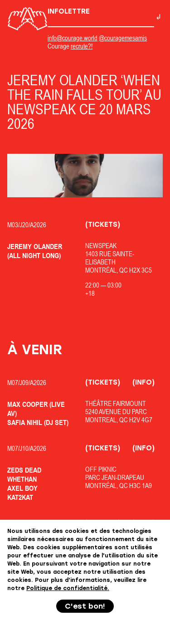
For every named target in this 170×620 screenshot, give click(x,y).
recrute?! (81, 46)
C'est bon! (85, 606)
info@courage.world (72, 38)
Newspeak (101, 245)
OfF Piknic (101, 469)
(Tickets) (102, 224)
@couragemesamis (123, 38)
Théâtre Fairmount (115, 403)
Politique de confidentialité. (67, 588)
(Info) (143, 382)
